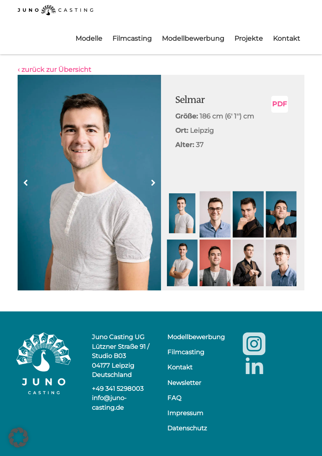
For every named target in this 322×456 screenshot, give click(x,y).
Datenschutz (187, 428)
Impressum (185, 413)
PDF (279, 104)
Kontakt (286, 38)
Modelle (88, 38)
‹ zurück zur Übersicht (54, 70)
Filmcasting (132, 38)
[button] (153, 183)
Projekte (248, 38)
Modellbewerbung (193, 38)
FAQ (174, 398)
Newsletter (184, 383)
